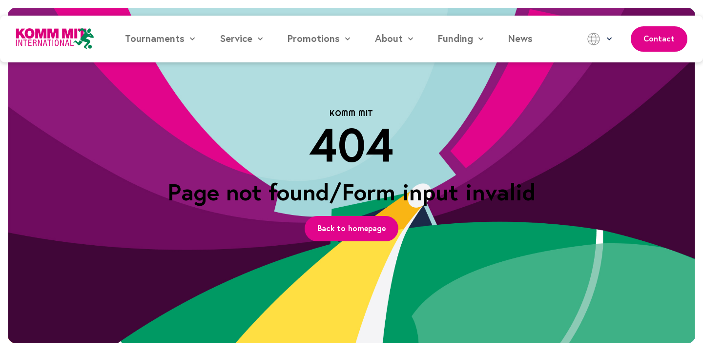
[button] (160, 39)
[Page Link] (351, 228)
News (520, 39)
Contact (659, 39)
